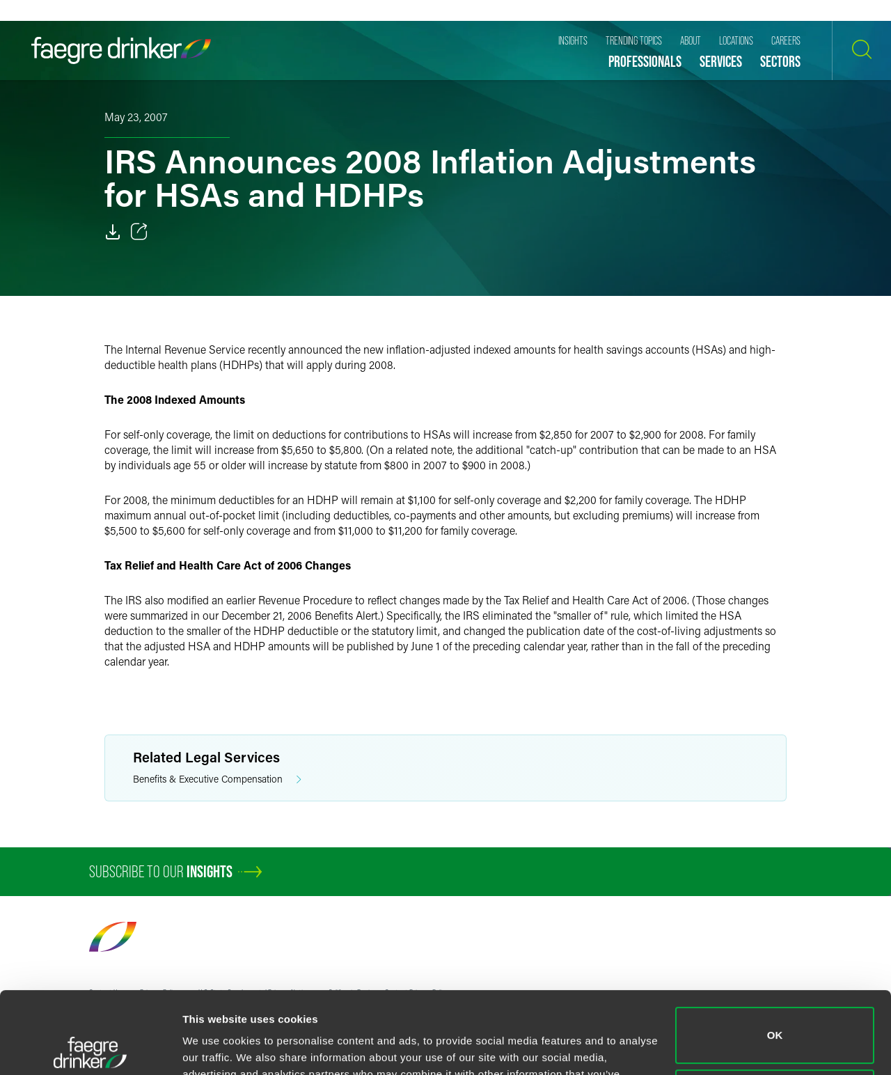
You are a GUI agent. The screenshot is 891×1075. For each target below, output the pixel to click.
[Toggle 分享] (139, 232)
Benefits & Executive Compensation (217, 779)
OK (775, 953)
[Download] (113, 232)
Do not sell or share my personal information (775, 1015)
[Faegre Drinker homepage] (121, 50)
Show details (214, 1047)
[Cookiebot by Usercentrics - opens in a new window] (90, 1047)
